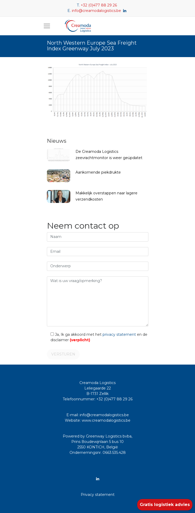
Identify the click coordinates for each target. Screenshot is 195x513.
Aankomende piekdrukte (98, 172)
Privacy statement (98, 494)
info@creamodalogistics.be (96, 10)
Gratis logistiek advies (165, 504)
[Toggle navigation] (47, 26)
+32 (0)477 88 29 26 (99, 5)
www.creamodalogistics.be (106, 420)
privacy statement (119, 334)
